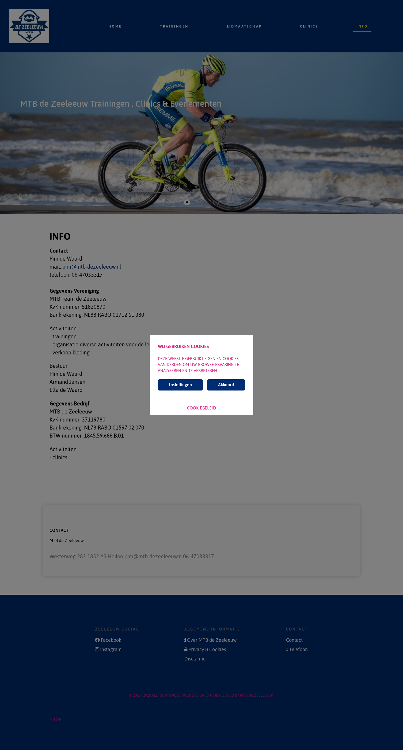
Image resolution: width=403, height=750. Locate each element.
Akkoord (226, 384)
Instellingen (180, 384)
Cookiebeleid (201, 407)
